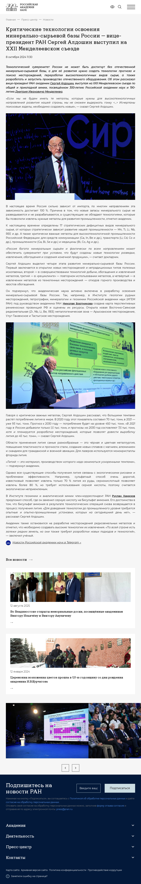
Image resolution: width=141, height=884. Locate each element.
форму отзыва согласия (110, 805)
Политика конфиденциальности (67, 870)
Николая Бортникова (78, 303)
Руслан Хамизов (123, 496)
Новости (48, 19)
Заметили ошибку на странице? (27, 876)
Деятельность (20, 836)
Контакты (15, 857)
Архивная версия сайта (34, 870)
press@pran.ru (64, 809)
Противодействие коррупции (105, 870)
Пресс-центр (29, 19)
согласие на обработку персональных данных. (32, 802)
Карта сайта (12, 870)
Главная (11, 19)
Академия (16, 825)
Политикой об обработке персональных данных (97, 798)
